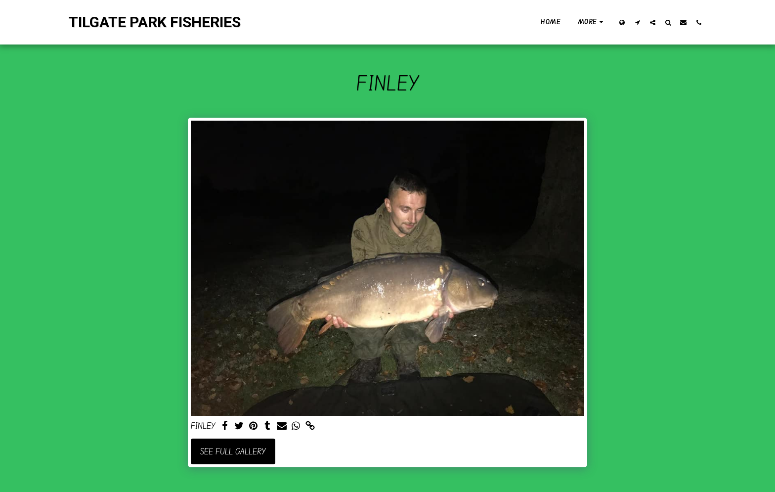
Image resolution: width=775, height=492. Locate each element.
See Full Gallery (233, 451)
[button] (637, 22)
